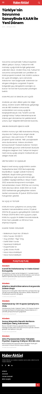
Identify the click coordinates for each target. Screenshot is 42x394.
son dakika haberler (16, 360)
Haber (4, 360)
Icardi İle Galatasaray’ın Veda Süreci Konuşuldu (20, 269)
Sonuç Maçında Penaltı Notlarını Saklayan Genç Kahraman (18, 322)
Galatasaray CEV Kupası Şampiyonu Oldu (20, 304)
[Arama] (38, 385)
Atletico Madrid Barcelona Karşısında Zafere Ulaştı (21, 287)
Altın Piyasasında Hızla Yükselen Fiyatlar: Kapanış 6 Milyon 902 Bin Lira (21, 340)
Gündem (6, 266)
